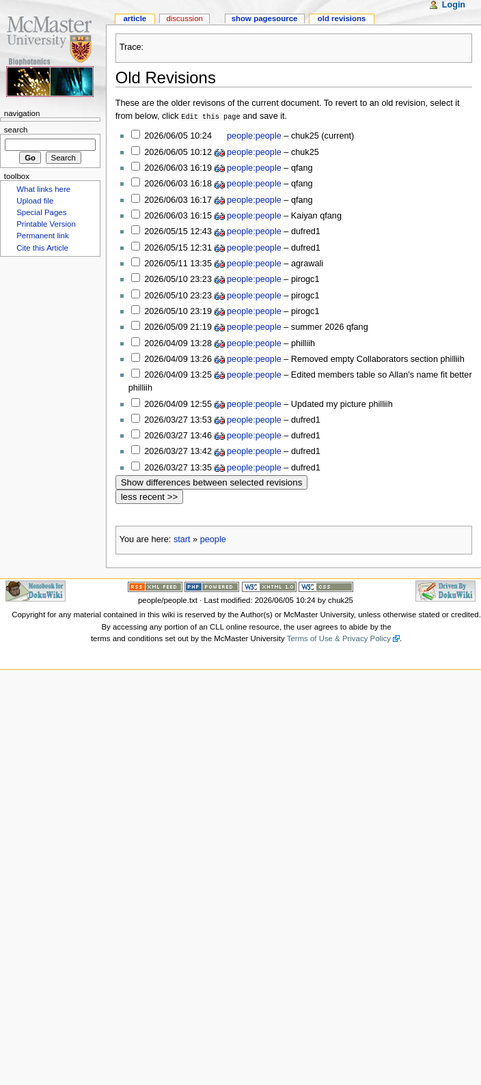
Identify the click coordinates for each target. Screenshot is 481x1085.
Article (134, 18)
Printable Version (46, 224)
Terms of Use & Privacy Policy (339, 638)
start (182, 539)
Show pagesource (265, 18)
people (213, 539)
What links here (43, 189)
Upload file (34, 201)
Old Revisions (165, 77)
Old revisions (342, 18)
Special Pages (41, 212)
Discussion (184, 18)
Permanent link (42, 235)
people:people (254, 135)
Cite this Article (42, 248)
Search (16, 130)
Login (453, 5)
